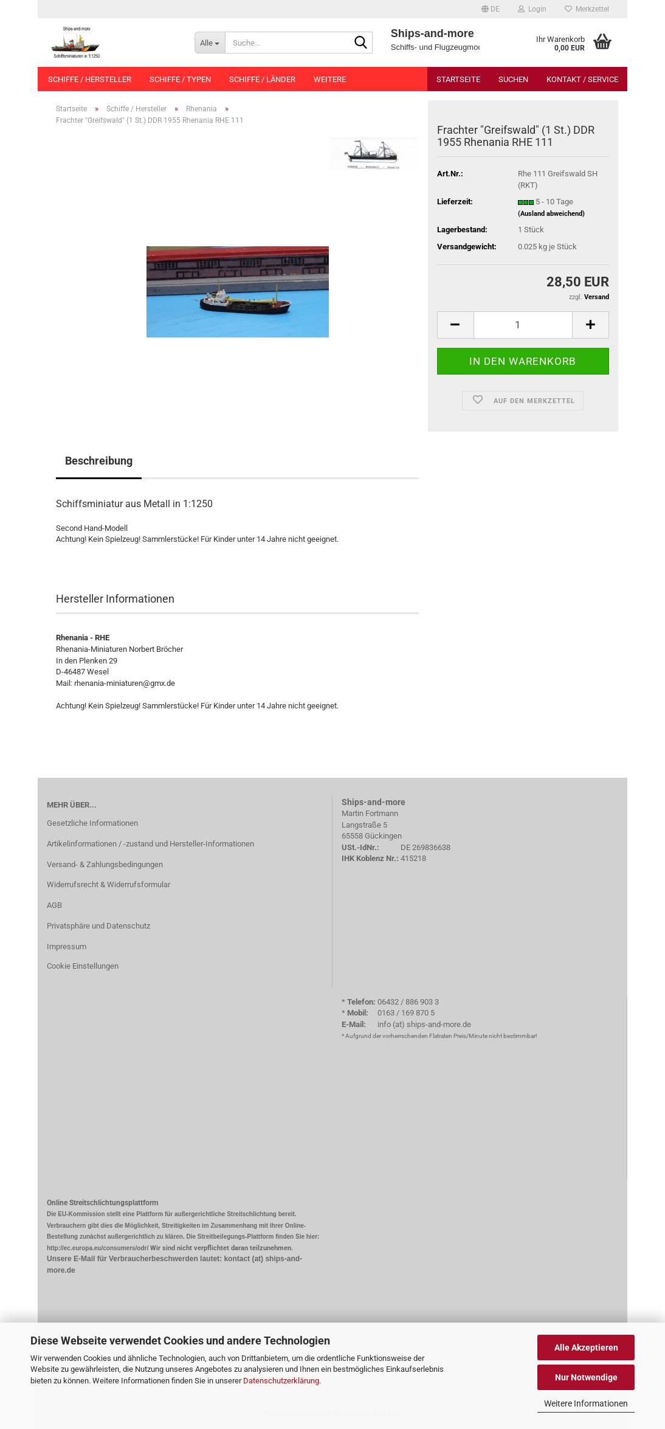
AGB (54, 905)
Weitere (330, 79)
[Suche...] (210, 43)
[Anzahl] (523, 325)
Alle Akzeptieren (586, 1347)
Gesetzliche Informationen (92, 823)
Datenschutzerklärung (281, 1380)
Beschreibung (99, 460)
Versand (596, 297)
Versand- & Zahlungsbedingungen (105, 864)
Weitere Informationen (586, 1403)
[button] (490, 9)
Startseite (458, 79)
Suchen (513, 79)
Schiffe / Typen (180, 79)
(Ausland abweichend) (551, 214)
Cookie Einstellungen (83, 966)
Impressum (66, 946)
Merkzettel (587, 9)
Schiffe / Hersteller (89, 79)
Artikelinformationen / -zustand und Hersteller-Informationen (150, 843)
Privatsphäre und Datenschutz (98, 925)
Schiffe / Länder (262, 79)
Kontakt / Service (582, 79)
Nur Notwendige (586, 1377)
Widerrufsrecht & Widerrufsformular (108, 884)
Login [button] (532, 9)
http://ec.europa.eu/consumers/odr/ (97, 1248)
